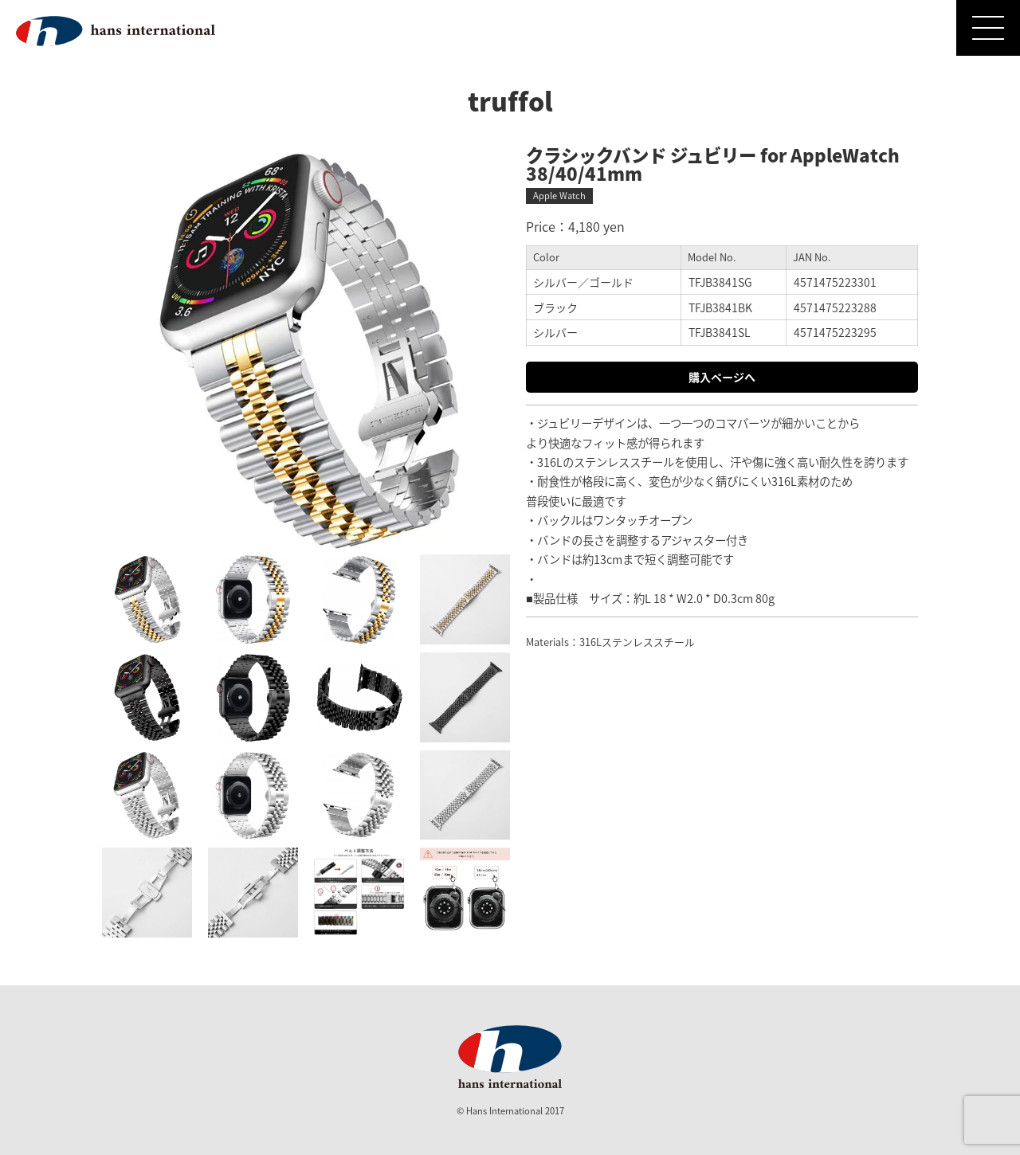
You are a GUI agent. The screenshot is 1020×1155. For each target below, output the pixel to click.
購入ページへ (721, 377)
